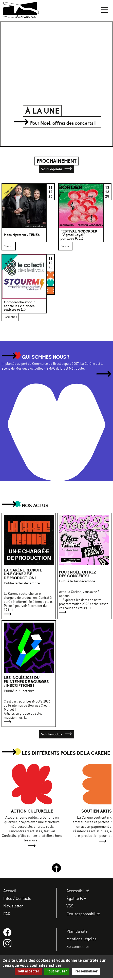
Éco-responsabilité (83, 913)
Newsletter (13, 905)
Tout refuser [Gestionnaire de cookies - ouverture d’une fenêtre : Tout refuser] (57, 971)
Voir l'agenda (56, 169)
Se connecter (77, 946)
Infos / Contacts (17, 898)
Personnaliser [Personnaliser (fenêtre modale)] (86, 971)
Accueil (9, 890)
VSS (69, 905)
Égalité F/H (76, 898)
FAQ (6, 913)
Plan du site (76, 931)
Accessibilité (77, 890)
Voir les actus (56, 734)
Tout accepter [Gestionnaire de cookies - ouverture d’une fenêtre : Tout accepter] (28, 971)
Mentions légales (81, 938)
